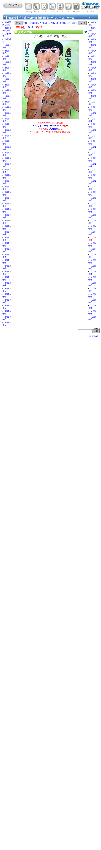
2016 (42, 23)
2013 (58, 23)
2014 (53, 23)
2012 (63, 23)
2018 (31, 23)
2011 (69, 23)
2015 (47, 23)
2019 (25, 23)
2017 (36, 23)
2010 (74, 23)
